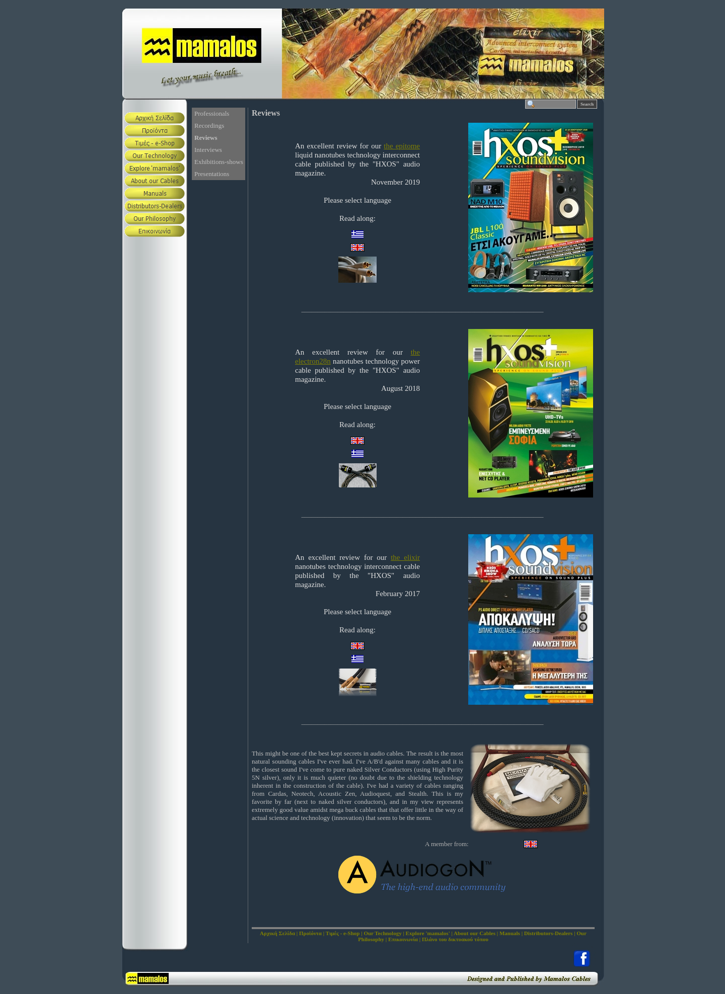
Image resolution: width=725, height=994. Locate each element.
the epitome (402, 146)
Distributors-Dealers (548, 933)
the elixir (405, 557)
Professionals (211, 113)
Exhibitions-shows (218, 161)
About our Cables (474, 933)
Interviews (208, 149)
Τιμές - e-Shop (343, 933)
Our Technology (382, 933)
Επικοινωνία (403, 939)
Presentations (211, 174)
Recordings (209, 125)
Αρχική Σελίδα (277, 933)
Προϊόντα (310, 933)
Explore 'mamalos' (428, 933)
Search (587, 104)
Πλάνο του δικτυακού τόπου (455, 939)
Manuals (509, 933)
